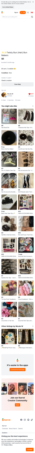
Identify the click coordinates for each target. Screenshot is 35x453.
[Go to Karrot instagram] (25, 420)
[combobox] (16, 16)
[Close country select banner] (33, 2)
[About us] (28, 12)
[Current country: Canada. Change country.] (32, 12)
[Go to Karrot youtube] (28, 420)
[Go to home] (2, 12)
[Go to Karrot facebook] (21, 420)
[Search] (32, 17)
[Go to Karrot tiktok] (32, 420)
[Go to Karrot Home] (6, 419)
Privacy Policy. (8, 445)
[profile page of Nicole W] (3, 94)
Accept (29, 449)
